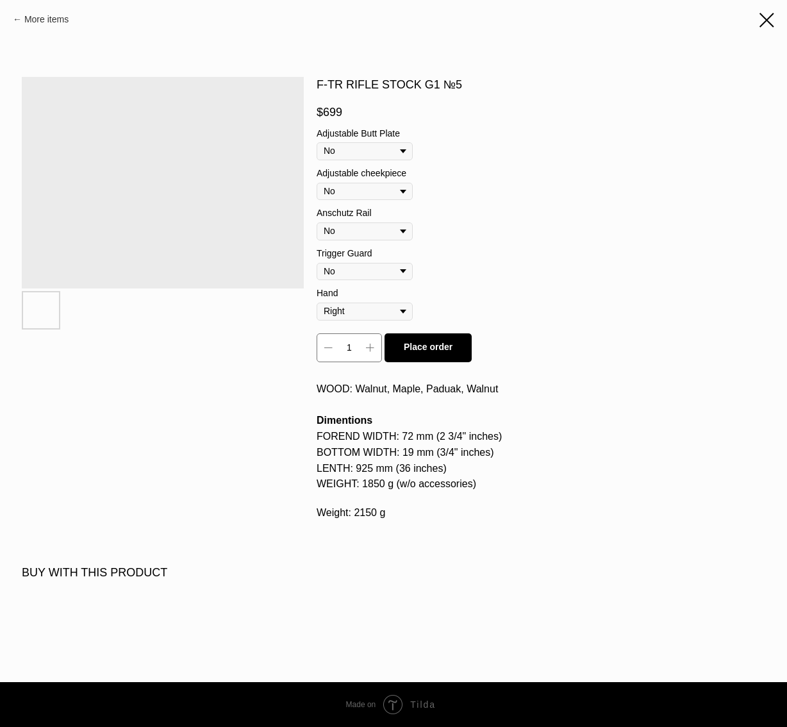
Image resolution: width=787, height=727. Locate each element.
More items (46, 19)
